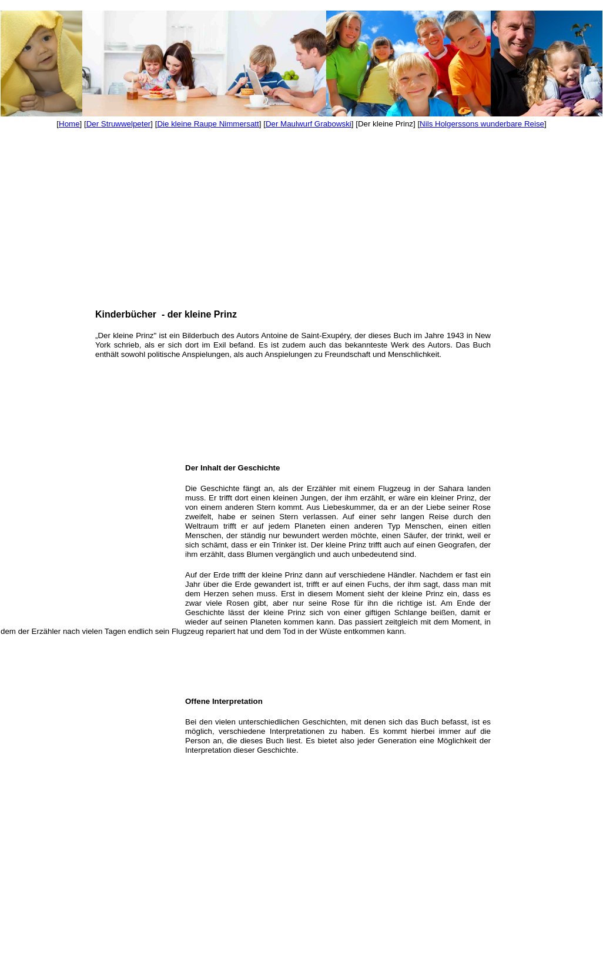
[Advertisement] (35, 242)
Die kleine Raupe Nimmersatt (208, 123)
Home (69, 123)
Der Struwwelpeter (118, 123)
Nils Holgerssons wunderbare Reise (482, 123)
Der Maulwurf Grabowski (308, 123)
